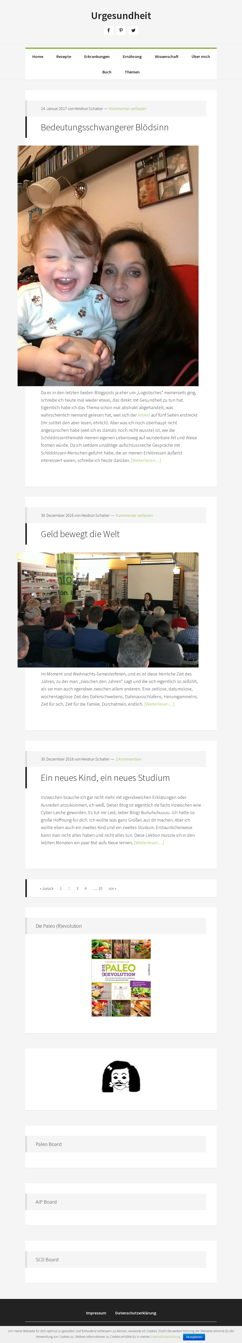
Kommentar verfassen (127, 108)
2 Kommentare (128, 759)
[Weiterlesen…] (145, 460)
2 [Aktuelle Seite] (69, 888)
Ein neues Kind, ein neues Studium (105, 777)
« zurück (47, 888)
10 (100, 888)
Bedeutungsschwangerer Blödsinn (105, 127)
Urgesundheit (121, 15)
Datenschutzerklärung (165, 1336)
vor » (112, 888)
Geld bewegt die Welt (80, 534)
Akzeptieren (194, 1337)
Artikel (144, 415)
